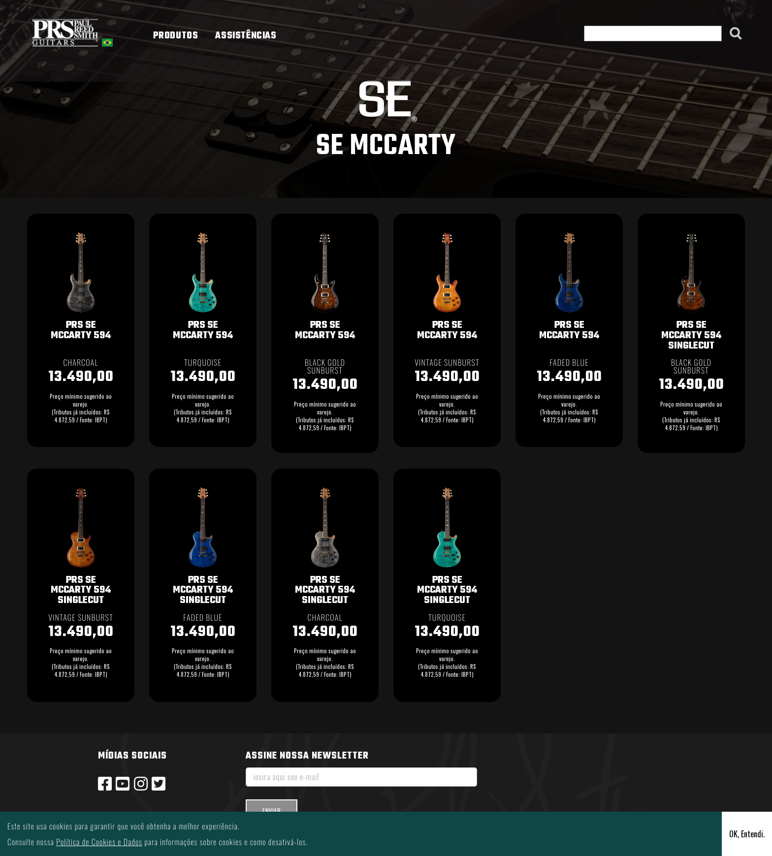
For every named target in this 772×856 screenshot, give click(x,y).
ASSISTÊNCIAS (245, 36)
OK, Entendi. (747, 834)
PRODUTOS (175, 36)
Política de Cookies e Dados (99, 842)
